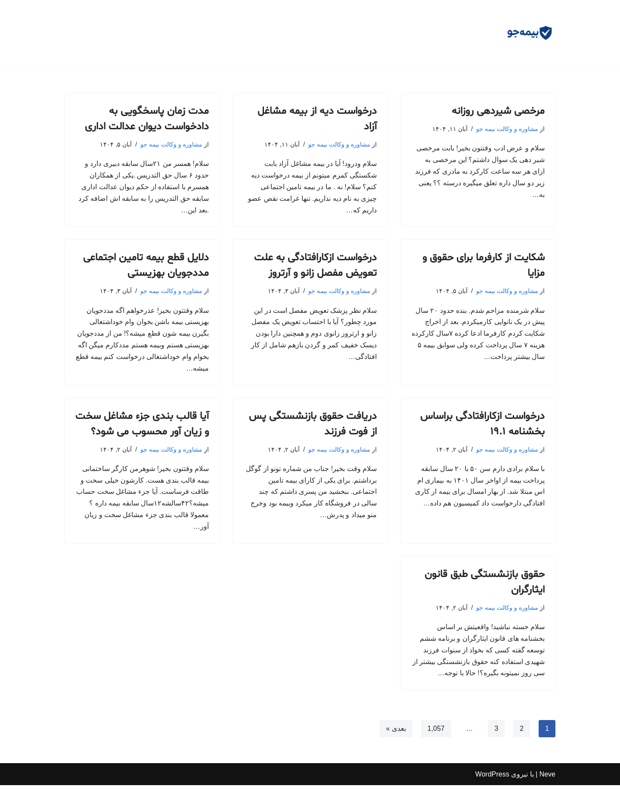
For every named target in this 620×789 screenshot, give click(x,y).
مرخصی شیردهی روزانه (498, 111)
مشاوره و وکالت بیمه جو (507, 128)
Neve (547, 778)
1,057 (435, 732)
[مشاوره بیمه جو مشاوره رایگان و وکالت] (529, 33)
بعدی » (396, 732)
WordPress (492, 778)
